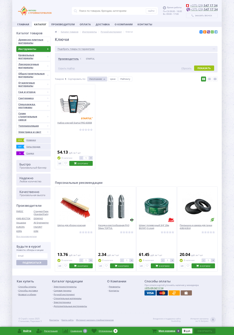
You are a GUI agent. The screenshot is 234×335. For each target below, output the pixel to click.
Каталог (40, 24)
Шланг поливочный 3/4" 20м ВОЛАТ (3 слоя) (154, 227)
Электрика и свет (33, 132)
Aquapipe (21, 222)
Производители (63, 24)
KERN (19, 231)
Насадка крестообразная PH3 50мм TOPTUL (113, 227)
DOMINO (38, 218)
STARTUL (90, 58)
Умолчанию (95, 78)
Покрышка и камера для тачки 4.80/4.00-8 (196, 227)
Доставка (103, 24)
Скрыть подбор (66, 68)
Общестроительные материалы (33, 75)
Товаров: (59, 78)
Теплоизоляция (33, 125)
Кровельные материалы (33, 56)
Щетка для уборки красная (71, 225)
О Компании (124, 24)
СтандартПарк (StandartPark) (41, 213)
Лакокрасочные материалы (33, 66)
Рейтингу (125, 78)
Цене (112, 78)
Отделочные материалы (33, 84)
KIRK (36, 231)
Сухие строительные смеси (33, 116)
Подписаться (32, 262)
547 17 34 (154, 288)
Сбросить (186, 68)
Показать (204, 68)
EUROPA (20, 226)
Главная (23, 24)
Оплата (85, 24)
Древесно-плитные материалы (33, 41)
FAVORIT (38, 226)
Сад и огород (33, 92)
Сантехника (33, 98)
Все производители (26, 236)
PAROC (19, 211)
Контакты (145, 24)
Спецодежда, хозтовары (33, 106)
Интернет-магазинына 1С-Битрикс (203, 320)
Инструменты (33, 49)
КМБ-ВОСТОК (23, 218)
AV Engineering (41, 222)
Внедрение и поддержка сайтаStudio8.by (167, 320)
